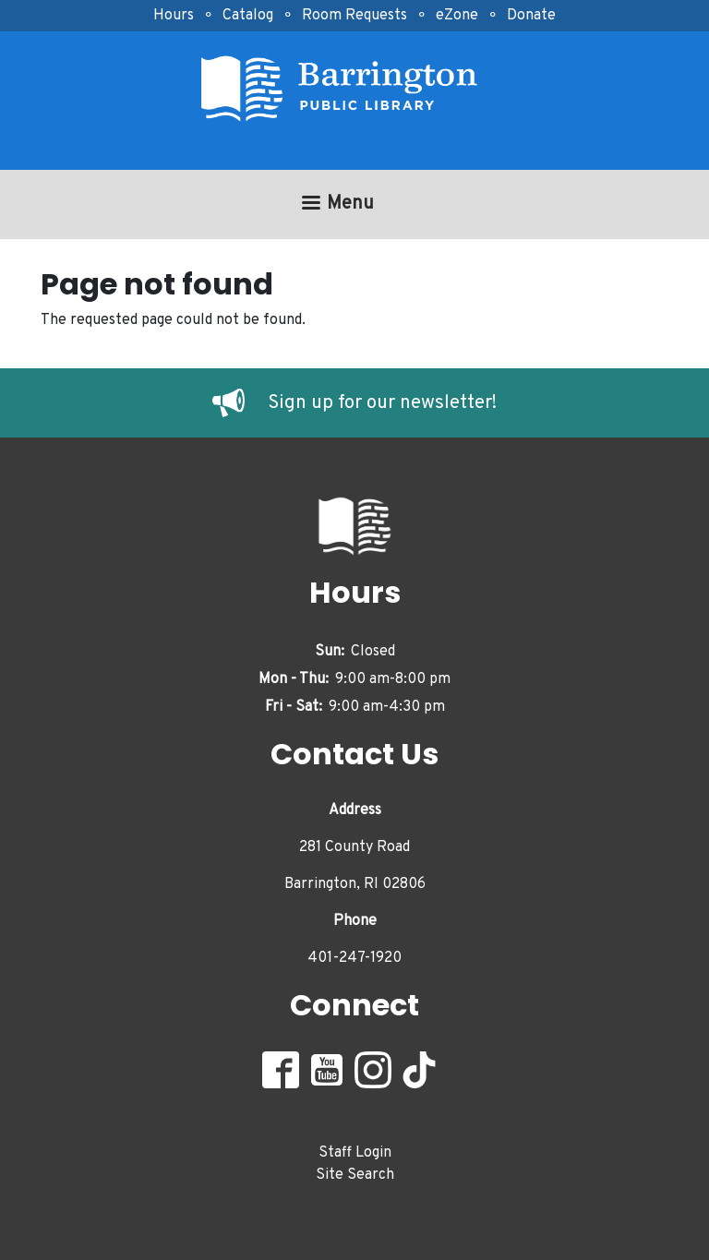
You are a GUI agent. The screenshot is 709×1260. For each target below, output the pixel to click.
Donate (531, 15)
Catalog (247, 15)
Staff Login (354, 1153)
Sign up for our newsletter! (382, 403)
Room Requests (354, 15)
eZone (457, 15)
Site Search (355, 1175)
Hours (173, 15)
